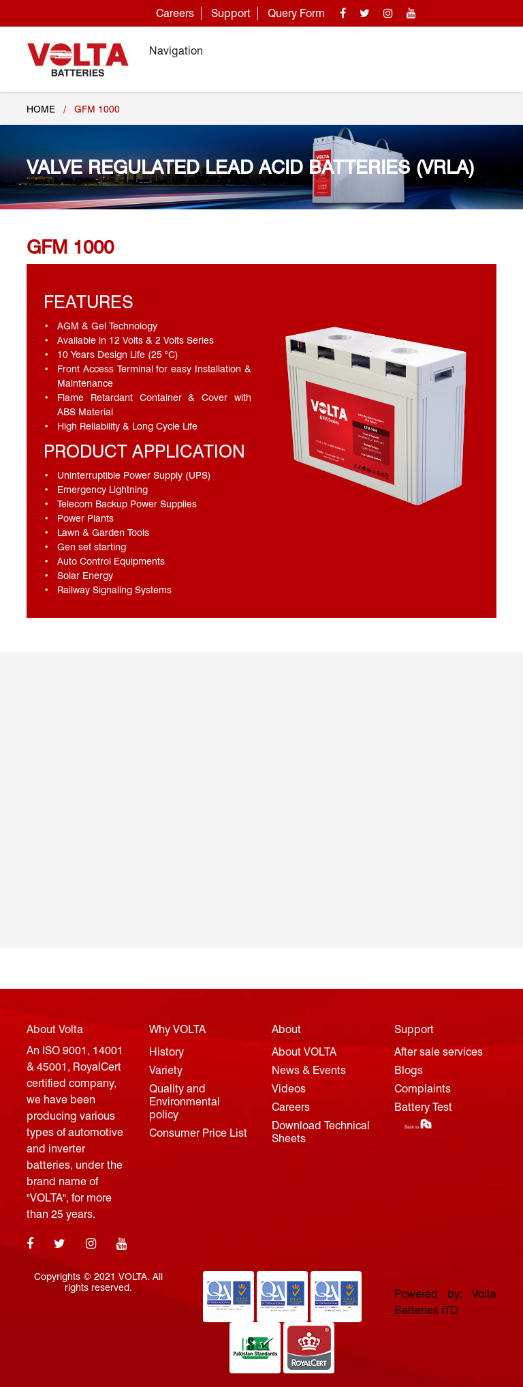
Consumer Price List (198, 1133)
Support (231, 13)
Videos (289, 1088)
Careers (175, 13)
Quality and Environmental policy (184, 1101)
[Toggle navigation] (477, 51)
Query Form (296, 13)
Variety (166, 1070)
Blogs (408, 1070)
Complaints (422, 1088)
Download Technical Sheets (321, 1132)
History (166, 1051)
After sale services (438, 1051)
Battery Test (423, 1107)
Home (41, 109)
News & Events (309, 1070)
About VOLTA (304, 1051)
